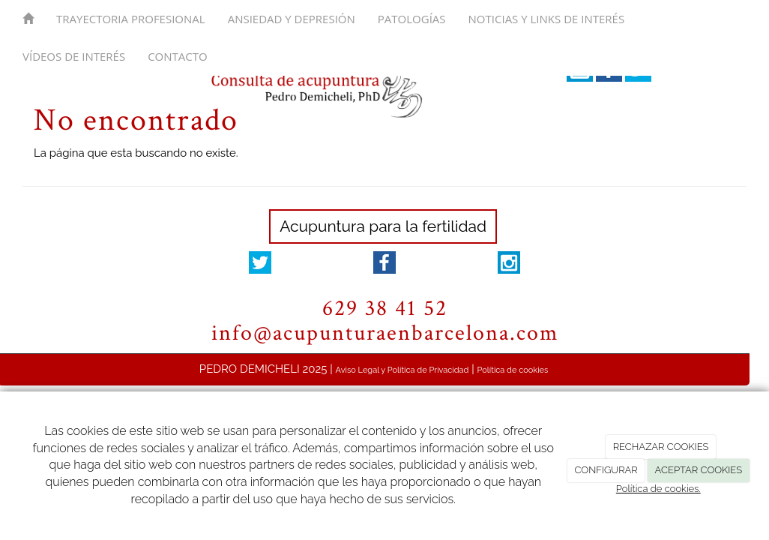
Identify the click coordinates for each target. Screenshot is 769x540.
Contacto (178, 56)
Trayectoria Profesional (130, 18)
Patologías (412, 18)
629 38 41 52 (384, 308)
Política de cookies (513, 370)
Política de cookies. (658, 488)
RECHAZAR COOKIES (661, 446)
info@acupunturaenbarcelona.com (384, 333)
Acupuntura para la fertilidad (383, 226)
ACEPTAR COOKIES (698, 470)
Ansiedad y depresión (291, 18)
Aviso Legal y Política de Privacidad (402, 370)
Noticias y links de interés (546, 18)
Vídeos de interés (73, 56)
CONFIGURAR (605, 470)
